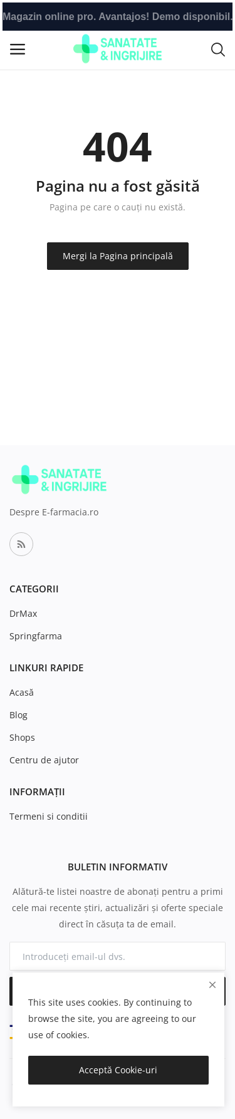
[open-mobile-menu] (18, 49)
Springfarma (35, 636)
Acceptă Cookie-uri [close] (118, 1070)
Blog (18, 715)
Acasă (21, 692)
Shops (22, 737)
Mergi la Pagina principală (118, 256)
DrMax (23, 613)
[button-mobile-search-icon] (218, 49)
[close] (212, 985)
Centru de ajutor (44, 760)
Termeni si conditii (48, 816)
